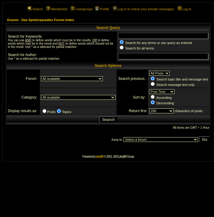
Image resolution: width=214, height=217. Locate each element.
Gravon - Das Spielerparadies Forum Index (40, 20)
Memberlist (56, 9)
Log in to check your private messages (143, 9)
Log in (184, 9)
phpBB (99, 156)
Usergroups (82, 9)
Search (35, 9)
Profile (102, 9)
